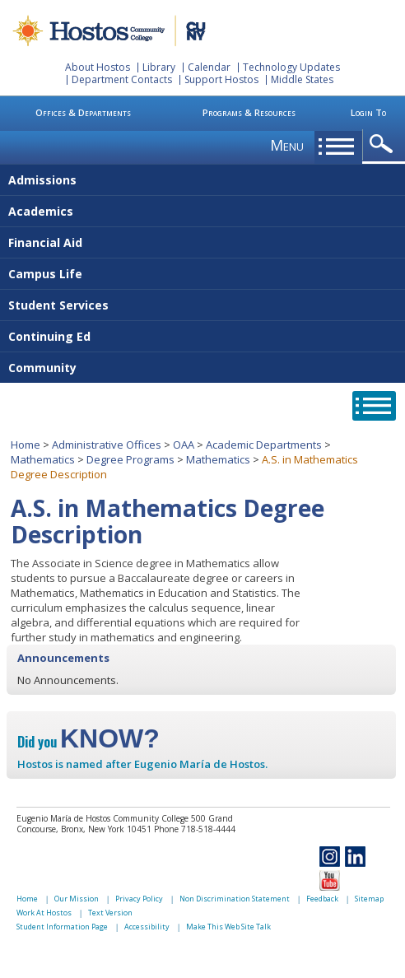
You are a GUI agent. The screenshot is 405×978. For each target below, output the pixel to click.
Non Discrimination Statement (234, 898)
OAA (183, 444)
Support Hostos (221, 79)
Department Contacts (122, 79)
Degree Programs (130, 459)
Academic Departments (264, 444)
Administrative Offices (106, 444)
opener (384, 144)
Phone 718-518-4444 (194, 829)
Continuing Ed (49, 336)
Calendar (209, 67)
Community (42, 367)
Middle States (302, 79)
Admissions (42, 180)
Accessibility (147, 926)
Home (25, 444)
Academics (40, 211)
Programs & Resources (249, 112)
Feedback (322, 898)
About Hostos (97, 67)
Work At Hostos (44, 912)
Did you (88, 742)
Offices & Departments (83, 112)
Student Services (58, 305)
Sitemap (369, 898)
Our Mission (76, 898)
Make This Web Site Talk (228, 926)
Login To (368, 112)
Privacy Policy (139, 898)
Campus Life (45, 274)
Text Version (110, 912)
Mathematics (43, 459)
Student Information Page (62, 926)
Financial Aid (45, 242)
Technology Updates (291, 67)
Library (158, 67)
